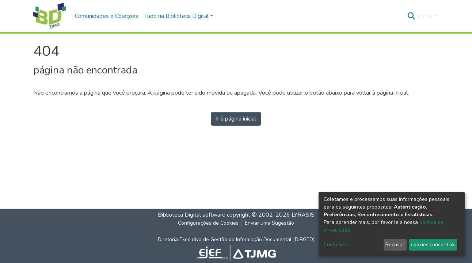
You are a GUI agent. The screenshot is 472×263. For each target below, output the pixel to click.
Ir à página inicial (236, 119)
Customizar (336, 244)
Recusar (394, 244)
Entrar (425, 16)
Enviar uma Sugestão (269, 223)
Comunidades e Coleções (106, 16)
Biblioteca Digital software (191, 215)
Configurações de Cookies (208, 223)
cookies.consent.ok (433, 244)
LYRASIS (303, 215)
